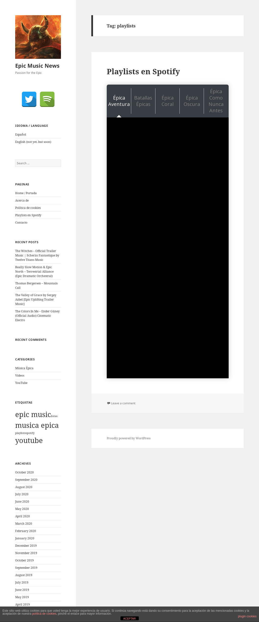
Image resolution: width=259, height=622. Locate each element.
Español (20, 134)
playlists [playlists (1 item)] (20, 433)
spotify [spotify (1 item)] (30, 433)
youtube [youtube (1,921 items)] (29, 440)
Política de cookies (28, 208)
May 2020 (22, 509)
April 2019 (22, 604)
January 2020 (24, 538)
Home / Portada (26, 193)
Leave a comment (123, 403)
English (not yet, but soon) (33, 142)
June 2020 (22, 501)
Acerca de (22, 200)
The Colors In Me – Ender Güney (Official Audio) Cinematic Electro (37, 315)
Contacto (21, 222)
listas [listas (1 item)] (54, 416)
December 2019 (26, 546)
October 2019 (24, 560)
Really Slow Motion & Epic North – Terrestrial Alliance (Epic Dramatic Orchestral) (34, 271)
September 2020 (26, 480)
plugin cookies (247, 616)
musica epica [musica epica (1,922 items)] (37, 425)
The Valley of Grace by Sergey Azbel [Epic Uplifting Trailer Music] (35, 299)
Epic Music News (37, 65)
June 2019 (22, 590)
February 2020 (25, 531)
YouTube (21, 383)
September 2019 (26, 568)
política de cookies (44, 613)
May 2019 (22, 597)
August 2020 (23, 487)
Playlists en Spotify (28, 215)
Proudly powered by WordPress (129, 438)
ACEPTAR (129, 618)
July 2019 (21, 582)
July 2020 (21, 494)
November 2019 (26, 553)
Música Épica (24, 368)
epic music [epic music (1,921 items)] (33, 414)
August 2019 (23, 575)
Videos (19, 375)
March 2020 (23, 523)
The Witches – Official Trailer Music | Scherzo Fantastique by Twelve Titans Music (37, 255)
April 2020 (22, 516)
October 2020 (24, 472)
